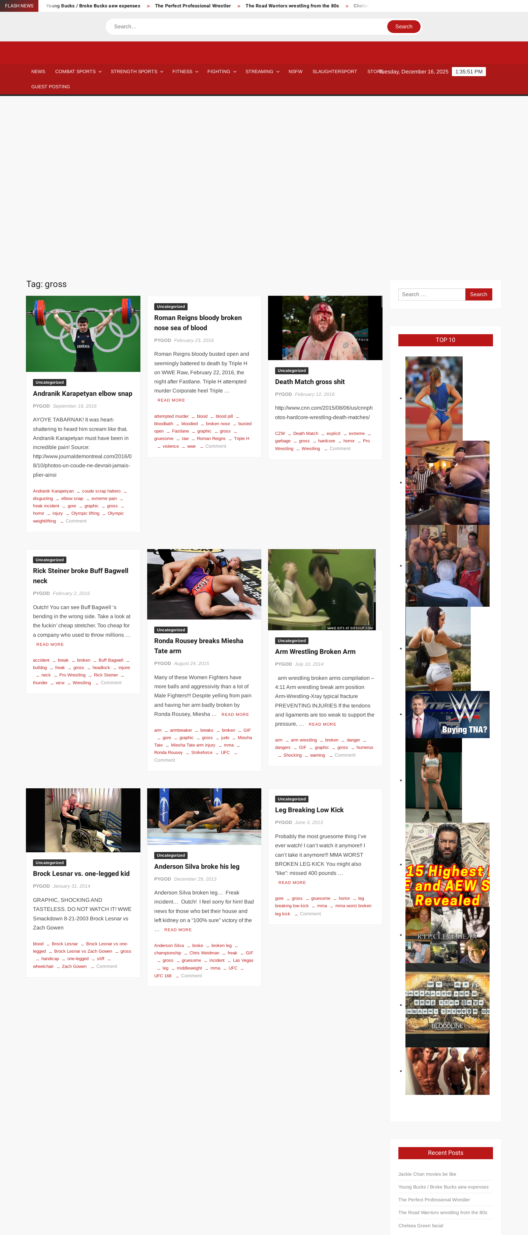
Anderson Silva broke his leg (196, 700)
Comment (76, 354)
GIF (247, 563)
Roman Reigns (211, 271)
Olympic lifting (85, 346)
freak (60, 500)
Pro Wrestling (72, 508)
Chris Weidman (204, 786)
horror (349, 274)
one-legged (78, 791)
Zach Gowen (74, 799)
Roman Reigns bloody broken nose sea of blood (198, 156)
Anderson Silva (169, 778)
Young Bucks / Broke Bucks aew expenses (104, 5)
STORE (375, 71)
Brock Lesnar (65, 777)
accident (41, 493)
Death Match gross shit (310, 215)
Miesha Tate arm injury (193, 578)
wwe (191, 279)
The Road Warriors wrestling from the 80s (303, 5)
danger (353, 573)
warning (317, 588)
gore (72, 339)
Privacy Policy (487, 1224)
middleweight (189, 801)
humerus (365, 580)
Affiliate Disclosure (139, 1200)
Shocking (293, 588)
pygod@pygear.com (422, 1136)
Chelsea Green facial (420, 1059)
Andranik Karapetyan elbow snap (82, 227)
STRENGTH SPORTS (134, 71)
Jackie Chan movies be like (427, 1007)
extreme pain (104, 331)
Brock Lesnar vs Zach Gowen (83, 784)
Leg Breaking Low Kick (309, 643)
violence (171, 279)
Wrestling (311, 281)
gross (112, 339)
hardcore (326, 274)
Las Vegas (243, 793)
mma (229, 578)
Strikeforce (201, 585)
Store (344, 1200)
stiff (100, 791)
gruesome (191, 793)
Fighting (218, 71)
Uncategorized (50, 215)
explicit (333, 266)
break (63, 493)
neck (46, 508)
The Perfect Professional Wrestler (204, 5)
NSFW (295, 71)
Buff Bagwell (111, 493)
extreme (357, 266)
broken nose (218, 256)
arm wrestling (304, 573)
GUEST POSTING (50, 86)
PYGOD (41, 239)
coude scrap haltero (101, 324)
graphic (92, 339)
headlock (101, 500)
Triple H (241, 271)
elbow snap (72, 331)
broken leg (221, 778)
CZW (280, 266)
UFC (225, 585)
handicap (50, 791)
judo (225, 570)
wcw (60, 515)
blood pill (224, 249)
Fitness (182, 71)
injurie (124, 500)
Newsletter (203, 1200)
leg (165, 801)
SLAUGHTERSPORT (334, 71)
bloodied (190, 256)
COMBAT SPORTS (75, 71)
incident (217, 793)
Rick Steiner (106, 508)
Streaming (259, 71)
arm (158, 563)
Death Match (305, 266)
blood (202, 249)
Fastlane (180, 264)
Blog (48, 1200)
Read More (171, 233)
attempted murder (171, 249)
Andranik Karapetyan (53, 324)
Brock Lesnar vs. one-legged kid (81, 707)
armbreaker (181, 563)
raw (185, 271)
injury (58, 346)
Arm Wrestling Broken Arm (315, 485)
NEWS (38, 71)
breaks (206, 563)
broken (83, 493)
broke (197, 778)
